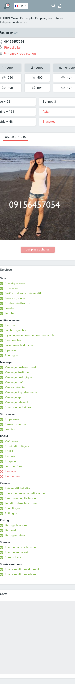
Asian (46, 111)
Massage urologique (18, 377)
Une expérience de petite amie (25, 493)
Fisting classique (16, 525)
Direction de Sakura (18, 407)
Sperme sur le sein (17, 552)
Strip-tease (12, 419)
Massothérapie (15, 387)
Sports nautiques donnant (22, 569)
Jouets (9, 308)
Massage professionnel (20, 367)
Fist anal (10, 530)
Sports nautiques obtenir (21, 574)
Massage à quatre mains (21, 392)
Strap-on (10, 461)
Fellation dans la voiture (21, 503)
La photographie (15, 330)
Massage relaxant (16, 402)
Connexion (59, 6)
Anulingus (11, 355)
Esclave (10, 456)
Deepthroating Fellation (20, 498)
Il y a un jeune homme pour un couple (29, 335)
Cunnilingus (12, 508)
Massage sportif (15, 397)
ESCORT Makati (9, 18)
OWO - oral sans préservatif (23, 293)
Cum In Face (13, 557)
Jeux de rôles (13, 466)
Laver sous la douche (19, 345)
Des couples (13, 340)
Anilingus (11, 513)
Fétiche (9, 313)
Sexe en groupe (15, 298)
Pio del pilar (27, 18)
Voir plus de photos (37, 249)
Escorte (10, 325)
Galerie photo (15, 136)
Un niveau (11, 288)
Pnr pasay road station (49, 18)
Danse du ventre (15, 424)
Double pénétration (17, 303)
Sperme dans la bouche (20, 547)
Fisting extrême (15, 535)
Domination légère (17, 446)
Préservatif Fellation (18, 488)
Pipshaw (10, 350)
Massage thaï (14, 382)
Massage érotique (17, 372)
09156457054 (14, 41)
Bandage (10, 471)
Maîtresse (11, 441)
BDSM (9, 451)
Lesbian (10, 429)
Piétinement (13, 476)
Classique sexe (15, 283)
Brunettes (49, 121)
